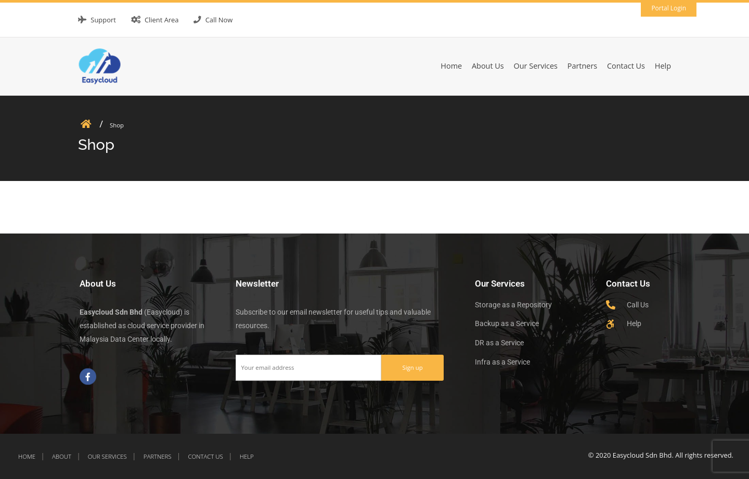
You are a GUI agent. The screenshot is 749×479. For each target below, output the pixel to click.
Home (451, 66)
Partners (582, 66)
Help (663, 66)
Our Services (536, 66)
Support (103, 19)
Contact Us (626, 66)
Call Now (219, 19)
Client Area (162, 19)
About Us (488, 66)
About (61, 456)
